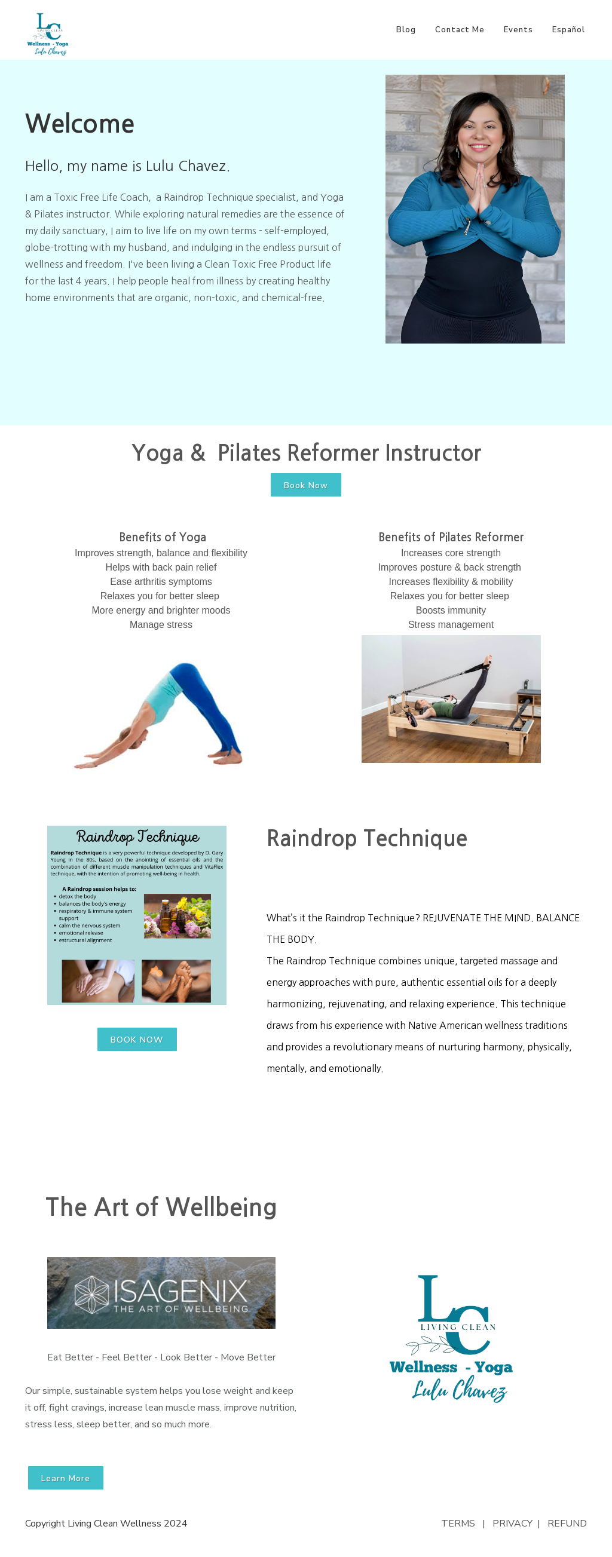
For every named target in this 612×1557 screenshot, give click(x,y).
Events (518, 29)
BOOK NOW (137, 1040)
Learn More (65, 1478)
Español (568, 29)
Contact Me (460, 29)
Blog (406, 29)
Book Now (306, 485)
